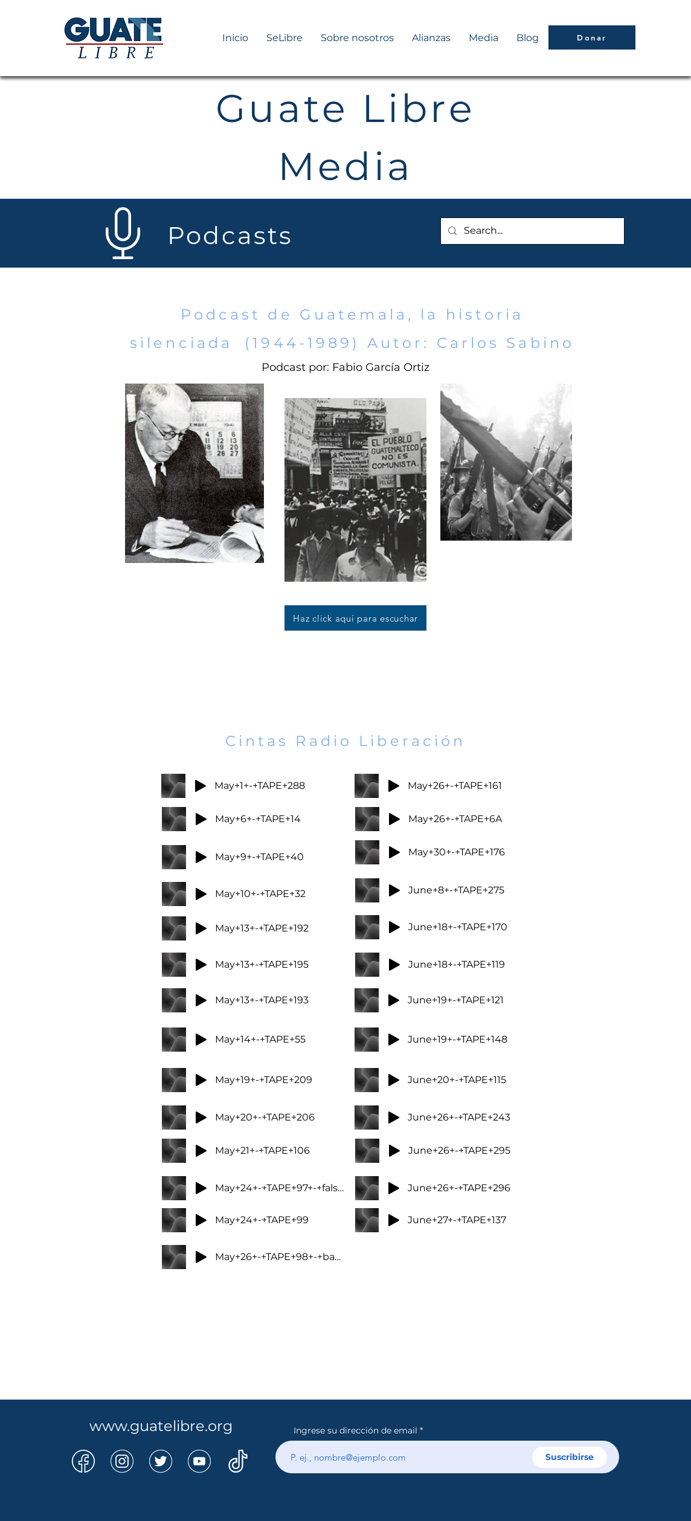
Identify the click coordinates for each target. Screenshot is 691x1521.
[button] (483, 38)
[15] (161, 1461)
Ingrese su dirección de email (355, 1430)
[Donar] (591, 37)
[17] (199, 1461)
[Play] (200, 786)
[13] (83, 1461)
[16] (238, 1461)
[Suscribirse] (569, 1457)
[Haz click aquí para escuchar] (355, 618)
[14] (122, 1461)
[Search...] (531, 231)
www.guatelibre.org (161, 1426)
